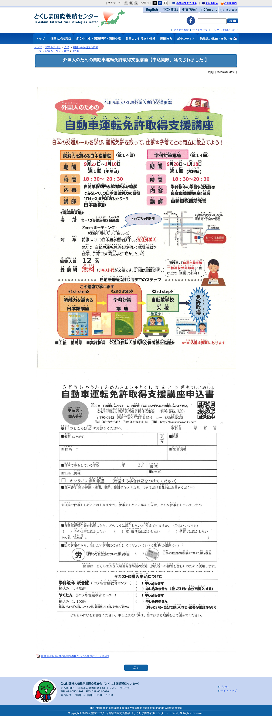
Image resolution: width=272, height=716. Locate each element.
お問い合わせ (230, 29)
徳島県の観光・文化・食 (216, 38)
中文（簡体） (169, 10)
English (151, 10)
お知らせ (78, 51)
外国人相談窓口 (60, 38)
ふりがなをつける (188, 3)
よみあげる (214, 3)
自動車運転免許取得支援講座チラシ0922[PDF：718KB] (75, 656)
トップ (40, 38)
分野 (66, 47)
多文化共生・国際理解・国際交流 (98, 38)
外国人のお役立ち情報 (140, 38)
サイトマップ (200, 29)
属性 (66, 51)
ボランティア (186, 38)
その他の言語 (228, 10)
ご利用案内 (232, 3)
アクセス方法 (181, 29)
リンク (215, 29)
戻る (136, 667)
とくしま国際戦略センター (79, 18)
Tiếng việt (208, 10)
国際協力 (166, 38)
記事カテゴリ (53, 47)
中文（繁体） (189, 10)
